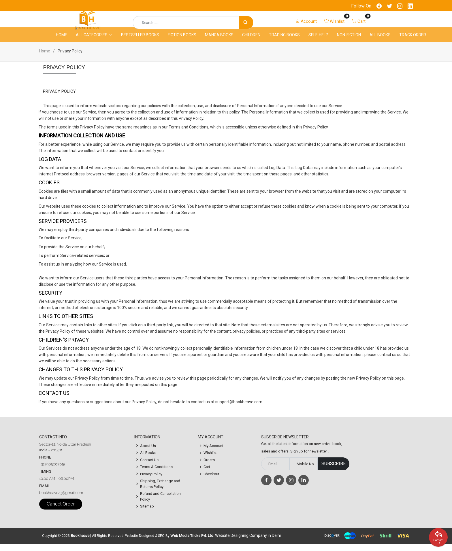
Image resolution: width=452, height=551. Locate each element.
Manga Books (219, 41)
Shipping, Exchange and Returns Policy (160, 491)
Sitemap (147, 513)
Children (251, 41)
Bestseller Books (140, 41)
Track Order (412, 41)
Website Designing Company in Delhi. (248, 542)
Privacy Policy (151, 480)
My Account (213, 452)
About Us (148, 452)
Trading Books (284, 41)
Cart (207, 474)
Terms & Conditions (156, 474)
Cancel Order (61, 511)
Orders (209, 466)
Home (61, 41)
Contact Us (149, 466)
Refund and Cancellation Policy (160, 503)
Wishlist (210, 459)
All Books (380, 41)
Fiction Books (182, 41)
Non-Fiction (349, 41)
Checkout (211, 480)
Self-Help (318, 41)
